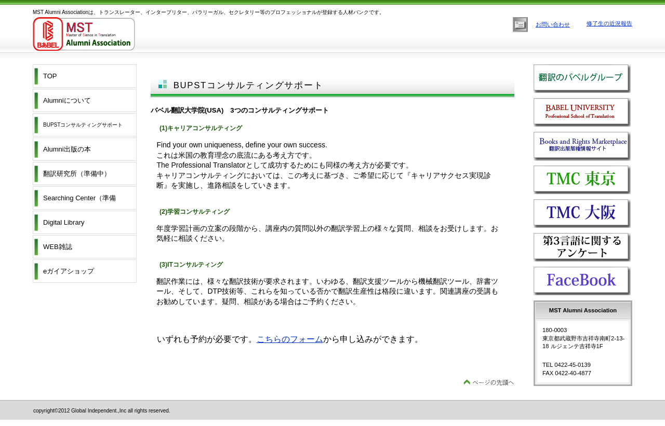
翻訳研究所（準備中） (77, 173)
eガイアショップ (68, 271)
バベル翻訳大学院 (590, 113)
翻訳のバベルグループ (590, 79)
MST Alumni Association (137, 34)
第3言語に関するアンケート (590, 248)
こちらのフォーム (290, 339)
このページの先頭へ (488, 383)
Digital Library (63, 222)
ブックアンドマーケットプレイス (590, 147)
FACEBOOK (590, 282)
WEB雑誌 (57, 247)
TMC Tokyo (590, 181)
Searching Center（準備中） (79, 202)
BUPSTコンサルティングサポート (83, 125)
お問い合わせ (553, 24)
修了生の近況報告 (609, 23)
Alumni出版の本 (67, 149)
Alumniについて (67, 100)
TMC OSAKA (590, 214)
